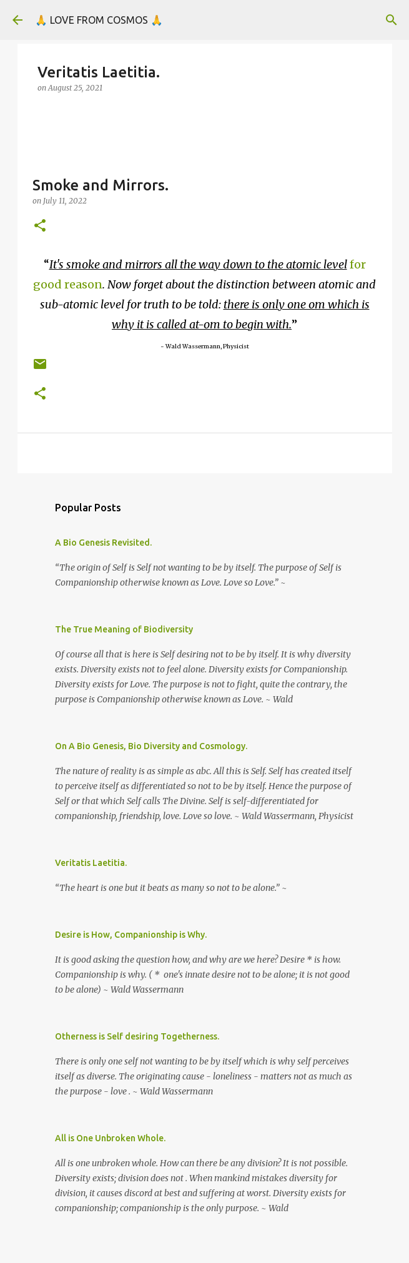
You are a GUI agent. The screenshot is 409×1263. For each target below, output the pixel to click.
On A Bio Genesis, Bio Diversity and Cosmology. (151, 746)
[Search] (391, 20)
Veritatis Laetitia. (91, 863)
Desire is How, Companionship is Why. (131, 935)
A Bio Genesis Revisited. (103, 543)
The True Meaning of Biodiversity (124, 629)
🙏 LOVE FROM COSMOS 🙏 (99, 20)
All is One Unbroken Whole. (110, 1138)
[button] (39, 226)
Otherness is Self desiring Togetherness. (137, 1036)
